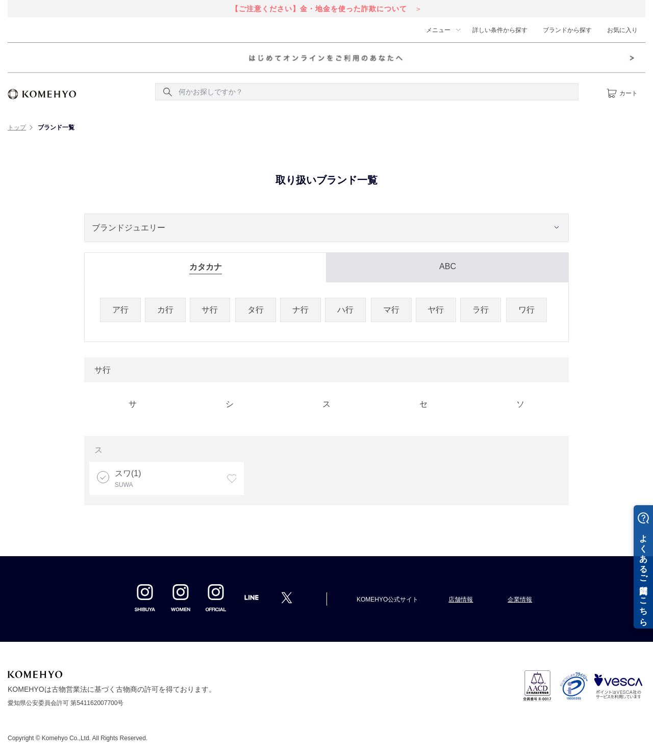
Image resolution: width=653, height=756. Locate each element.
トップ (17, 127)
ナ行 (300, 309)
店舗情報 (460, 599)
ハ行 (345, 309)
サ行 (210, 309)
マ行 (391, 309)
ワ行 (526, 309)
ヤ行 (436, 309)
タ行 (255, 309)
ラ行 (480, 309)
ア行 (120, 309)
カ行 (165, 309)
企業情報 (520, 599)
